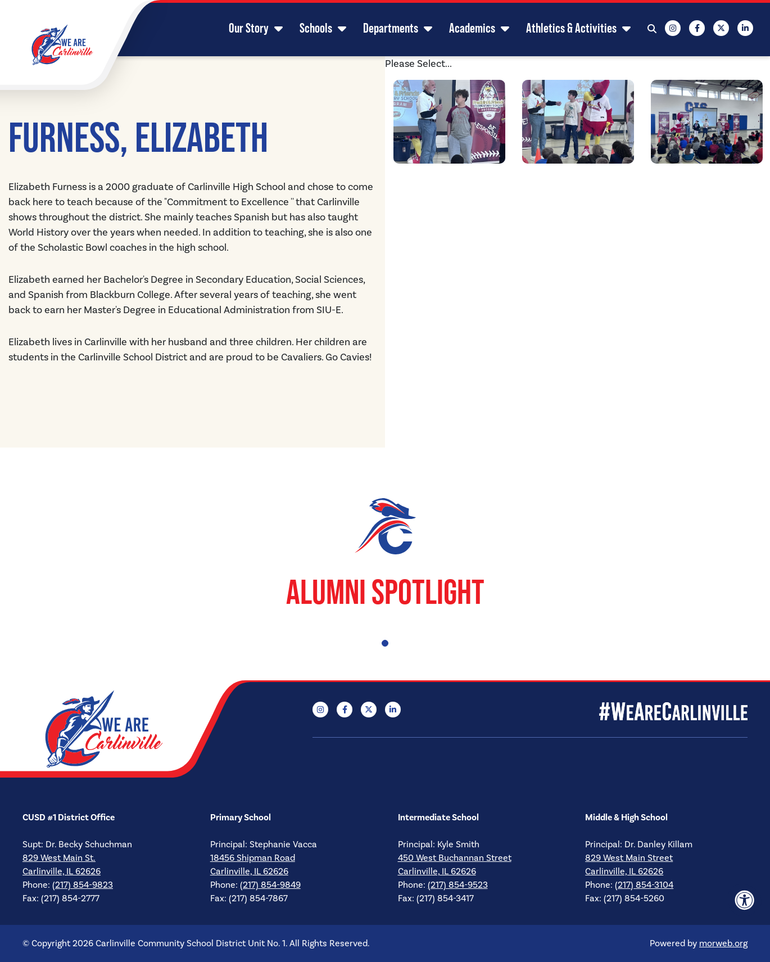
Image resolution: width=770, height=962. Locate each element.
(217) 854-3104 (644, 885)
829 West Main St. (59, 858)
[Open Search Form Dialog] (651, 28)
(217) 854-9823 (82, 885)
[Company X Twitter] (721, 28)
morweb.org (723, 943)
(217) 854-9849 (270, 885)
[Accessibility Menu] (745, 900)
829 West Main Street (629, 858)
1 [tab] (385, 643)
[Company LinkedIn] (745, 28)
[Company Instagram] (673, 28)
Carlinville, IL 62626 (61, 871)
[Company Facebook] (697, 28)
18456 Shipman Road (252, 858)
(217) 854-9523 (458, 885)
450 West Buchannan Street (454, 858)
